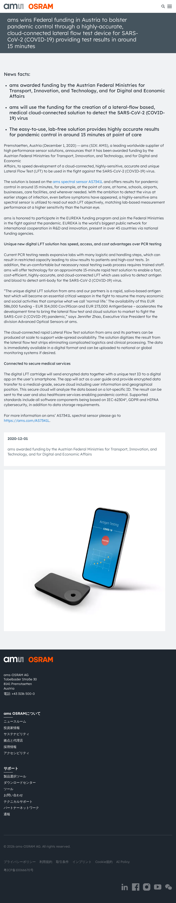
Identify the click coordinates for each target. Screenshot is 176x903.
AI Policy (123, 862)
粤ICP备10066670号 (18, 870)
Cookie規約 (104, 862)
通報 (7, 814)
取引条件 (62, 862)
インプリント (82, 862)
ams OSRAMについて (22, 713)
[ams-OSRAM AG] (28, 6)
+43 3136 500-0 (23, 694)
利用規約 (45, 862)
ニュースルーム (15, 721)
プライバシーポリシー (20, 862)
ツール (8, 789)
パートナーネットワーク (21, 808)
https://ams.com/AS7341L (27, 420)
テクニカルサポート (18, 801)
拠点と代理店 (13, 740)
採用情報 (10, 747)
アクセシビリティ (16, 753)
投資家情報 (12, 728)
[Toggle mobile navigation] (169, 6)
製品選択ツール (15, 776)
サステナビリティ (16, 734)
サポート (11, 768)
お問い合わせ (13, 795)
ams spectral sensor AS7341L (78, 181)
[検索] (163, 6)
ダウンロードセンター (20, 782)
